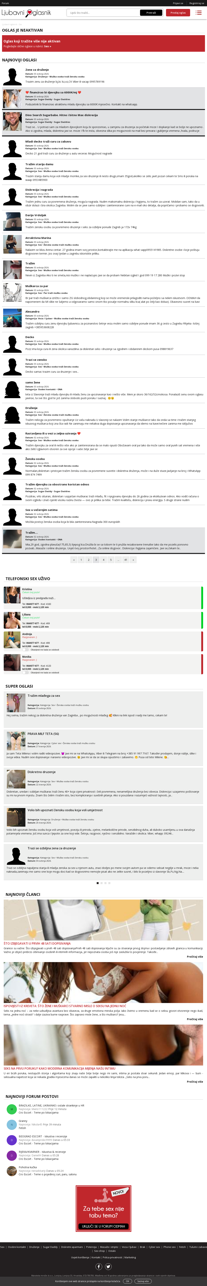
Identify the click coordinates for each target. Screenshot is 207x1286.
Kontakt (96, 1257)
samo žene (32, 382)
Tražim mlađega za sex (44, 696)
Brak (142, 1247)
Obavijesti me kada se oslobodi (45, 650)
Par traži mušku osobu (56, 293)
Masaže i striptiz (109, 1247)
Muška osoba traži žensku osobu (67, 76)
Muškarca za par (36, 286)
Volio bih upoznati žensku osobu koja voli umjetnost (65, 810)
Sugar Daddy (45, 99)
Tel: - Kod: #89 (36, 645)
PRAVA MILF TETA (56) (43, 734)
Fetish (22, 1128)
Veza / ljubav (45, 318)
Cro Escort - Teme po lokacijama (38, 1112)
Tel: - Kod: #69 (36, 625)
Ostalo (112, 1251)
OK (127, 1281)
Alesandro (32, 311)
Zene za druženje (37, 69)
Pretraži (151, 12)
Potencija (91, 1247)
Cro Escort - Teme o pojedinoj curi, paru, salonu (48, 1174)
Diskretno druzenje (42, 772)
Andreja (27, 634)
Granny (23, 1121)
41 (125, 560)
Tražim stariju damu (39, 164)
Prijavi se (178, 3)
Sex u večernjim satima (41, 510)
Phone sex (170, 1247)
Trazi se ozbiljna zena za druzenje (52, 848)
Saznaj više (143, 1281)
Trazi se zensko (36, 360)
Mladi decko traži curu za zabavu (48, 141)
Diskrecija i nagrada (39, 189)
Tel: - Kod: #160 (36, 606)
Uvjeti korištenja (80, 1257)
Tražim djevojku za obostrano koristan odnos (57, 484)
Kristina (27, 589)
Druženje (43, 76)
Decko (29, 337)
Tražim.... (31, 532)
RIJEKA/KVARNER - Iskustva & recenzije (42, 1152)
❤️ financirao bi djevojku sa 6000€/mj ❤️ (53, 92)
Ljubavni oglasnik (9, 24)
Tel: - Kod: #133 (36, 668)
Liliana (26, 614)
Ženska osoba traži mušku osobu (61, 244)
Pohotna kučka (28, 1167)
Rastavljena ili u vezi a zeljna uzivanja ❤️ (53, 433)
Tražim (30, 263)
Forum (5, 3)
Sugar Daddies (62, 99)
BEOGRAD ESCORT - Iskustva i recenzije (43, 1136)
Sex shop (99, 1251)
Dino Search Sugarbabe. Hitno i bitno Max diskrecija (61, 115)
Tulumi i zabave (198, 1247)
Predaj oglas (178, 12)
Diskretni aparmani (72, 1247)
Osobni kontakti (47, 389)
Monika (26, 656)
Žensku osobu (35, 459)
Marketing (130, 1257)
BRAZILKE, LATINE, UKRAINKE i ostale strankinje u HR (51, 1105)
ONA (60, 389)
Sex (46, 46)
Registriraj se (197, 3)
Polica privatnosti (113, 1257)
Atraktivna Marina (38, 238)
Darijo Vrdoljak (35, 215)
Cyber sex (56, 743)
